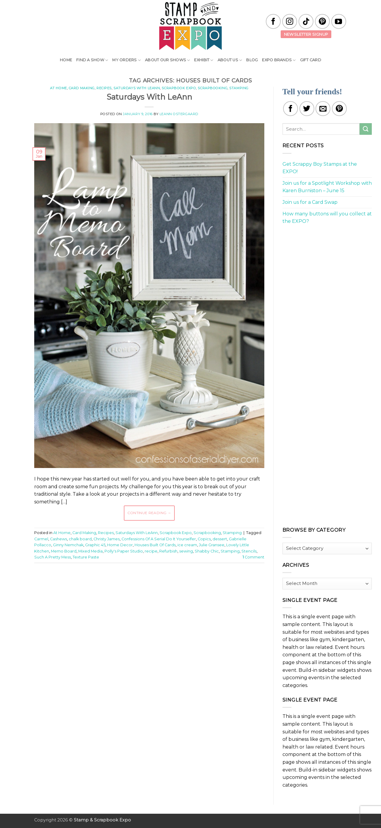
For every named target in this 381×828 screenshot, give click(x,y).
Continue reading (149, 513)
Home (66, 60)
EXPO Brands (279, 60)
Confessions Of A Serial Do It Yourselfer (158, 539)
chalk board (80, 539)
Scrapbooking (212, 88)
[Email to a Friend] (323, 108)
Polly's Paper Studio (123, 551)
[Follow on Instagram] (289, 21)
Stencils (249, 551)
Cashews (58, 539)
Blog (252, 60)
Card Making (82, 88)
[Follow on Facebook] (273, 21)
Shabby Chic (207, 551)
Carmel (41, 539)
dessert (220, 539)
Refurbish (168, 551)
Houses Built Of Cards (155, 545)
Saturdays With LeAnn (136, 88)
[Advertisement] (149, 585)
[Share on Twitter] (306, 108)
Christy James (106, 539)
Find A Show (92, 60)
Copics (204, 539)
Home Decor (120, 545)
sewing (186, 551)
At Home (58, 88)
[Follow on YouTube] (338, 21)
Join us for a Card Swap (310, 202)
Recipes (104, 88)
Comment (253, 557)
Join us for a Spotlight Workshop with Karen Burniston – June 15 (327, 187)
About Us (230, 60)
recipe (151, 551)
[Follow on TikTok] (306, 21)
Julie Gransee (211, 545)
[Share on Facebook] (290, 108)
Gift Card (310, 60)
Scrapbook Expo (179, 88)
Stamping (238, 88)
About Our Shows (167, 60)
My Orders (126, 60)
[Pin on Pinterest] (339, 108)
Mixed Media (90, 551)
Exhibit (203, 60)
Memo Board (63, 551)
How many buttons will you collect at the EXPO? (327, 217)
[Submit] (365, 129)
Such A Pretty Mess (52, 557)
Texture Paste (86, 557)
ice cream (187, 545)
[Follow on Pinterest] (322, 21)
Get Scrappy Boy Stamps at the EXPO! (319, 168)
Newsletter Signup (306, 34)
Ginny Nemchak (68, 545)
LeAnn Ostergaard (179, 114)
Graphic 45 (95, 545)
